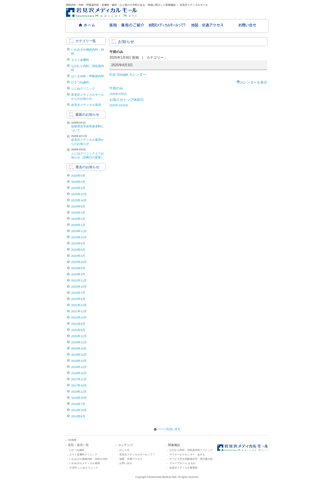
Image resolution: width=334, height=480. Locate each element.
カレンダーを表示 (253, 82)
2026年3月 (78, 188)
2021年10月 (79, 317)
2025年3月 (78, 212)
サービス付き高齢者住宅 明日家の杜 (191, 459)
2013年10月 (79, 410)
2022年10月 (79, 286)
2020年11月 (79, 342)
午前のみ (188, 91)
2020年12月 (79, 336)
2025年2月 (78, 218)
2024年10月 (79, 237)
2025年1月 (78, 225)
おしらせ (124, 450)
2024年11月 (79, 231)
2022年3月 (78, 299)
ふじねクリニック (83, 88)
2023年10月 (79, 262)
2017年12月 (79, 379)
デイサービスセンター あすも (187, 454)
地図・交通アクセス (130, 459)
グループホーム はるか (182, 463)
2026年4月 (78, 181)
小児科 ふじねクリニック (83, 467)
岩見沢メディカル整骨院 (183, 467)
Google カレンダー (131, 74)
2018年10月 (79, 373)
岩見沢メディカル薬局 (86, 105)
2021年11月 (79, 311)
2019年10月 (79, 360)
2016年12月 (79, 391)
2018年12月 (79, 367)
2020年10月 (79, 348)
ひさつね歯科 (80, 82)
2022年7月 (78, 292)
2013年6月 (78, 416)
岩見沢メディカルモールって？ (137, 454)
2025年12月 (79, 194)
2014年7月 (78, 404)
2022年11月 (79, 280)
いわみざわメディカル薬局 (84, 463)
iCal (112, 74)
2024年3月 (78, 255)
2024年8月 (78, 249)
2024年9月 (78, 243)
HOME (72, 440)
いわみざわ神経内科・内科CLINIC (88, 459)
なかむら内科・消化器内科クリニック (191, 450)
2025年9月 (78, 206)
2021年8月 (78, 330)
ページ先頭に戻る (167, 429)
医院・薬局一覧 (78, 445)
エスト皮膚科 (80, 59)
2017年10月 (79, 385)
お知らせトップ (121, 99)
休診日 (188, 103)
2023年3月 (78, 274)
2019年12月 (79, 354)
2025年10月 (79, 200)
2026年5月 (78, 175)
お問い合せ (125, 463)
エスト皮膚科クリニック (83, 454)
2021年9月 (78, 323)
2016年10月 (79, 397)
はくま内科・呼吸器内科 (87, 76)
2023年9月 (78, 268)
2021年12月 (79, 305)
